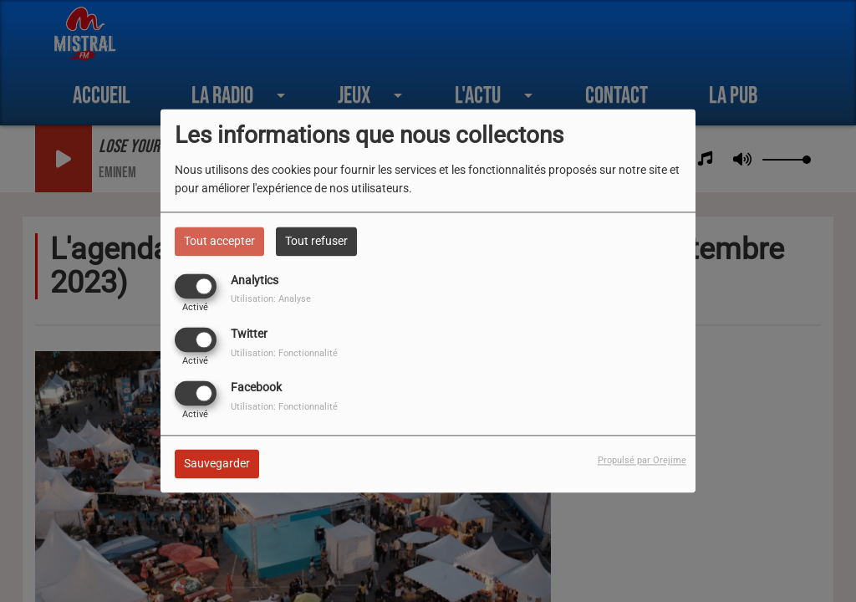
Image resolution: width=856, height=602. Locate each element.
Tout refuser (316, 240)
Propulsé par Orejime (642, 461)
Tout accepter (219, 240)
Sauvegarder (217, 464)
